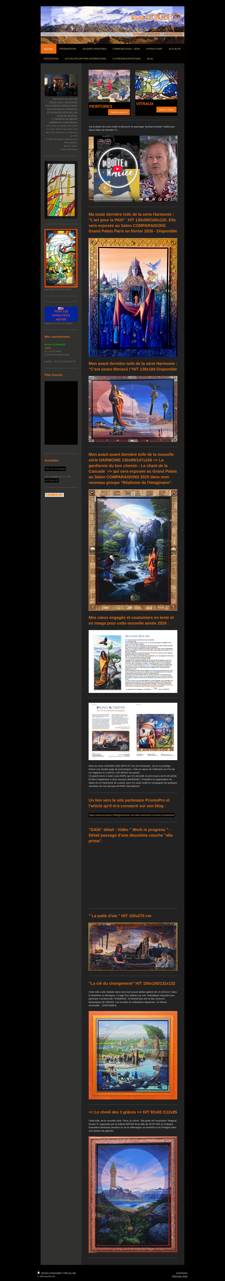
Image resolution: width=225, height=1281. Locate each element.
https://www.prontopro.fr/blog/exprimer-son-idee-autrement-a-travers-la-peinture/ (132, 815)
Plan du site (69, 1272)
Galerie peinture (119, 112)
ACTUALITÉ (51, 480)
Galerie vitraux (166, 109)
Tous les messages (55, 468)
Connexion (182, 1272)
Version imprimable (50, 1272)
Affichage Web (180, 1276)
